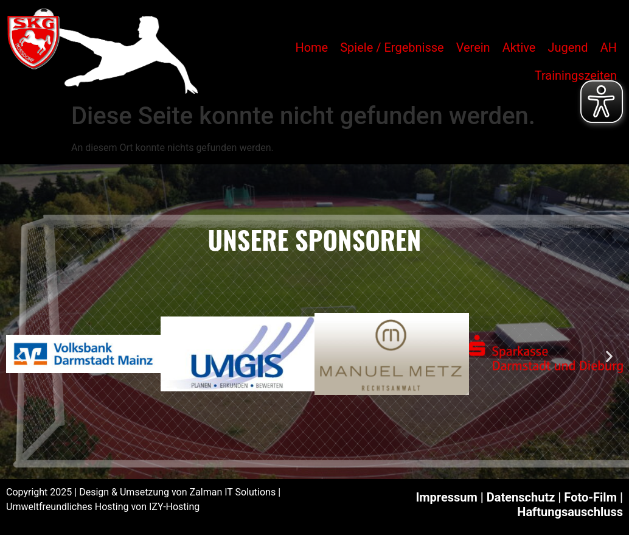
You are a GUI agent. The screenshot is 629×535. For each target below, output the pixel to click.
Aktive (519, 47)
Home (311, 47)
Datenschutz (521, 497)
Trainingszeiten (576, 75)
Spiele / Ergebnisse (391, 47)
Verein (473, 47)
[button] (19, 355)
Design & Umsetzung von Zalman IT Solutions (177, 492)
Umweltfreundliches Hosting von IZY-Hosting (103, 506)
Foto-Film (590, 497)
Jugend (567, 47)
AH (608, 47)
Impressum (446, 497)
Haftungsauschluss (570, 512)
